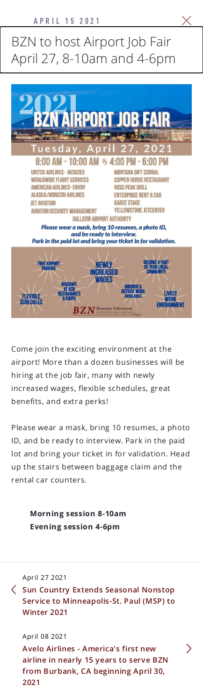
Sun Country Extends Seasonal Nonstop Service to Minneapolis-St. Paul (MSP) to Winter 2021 (98, 601)
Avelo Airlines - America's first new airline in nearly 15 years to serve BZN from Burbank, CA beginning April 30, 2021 (95, 665)
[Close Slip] (187, 20)
